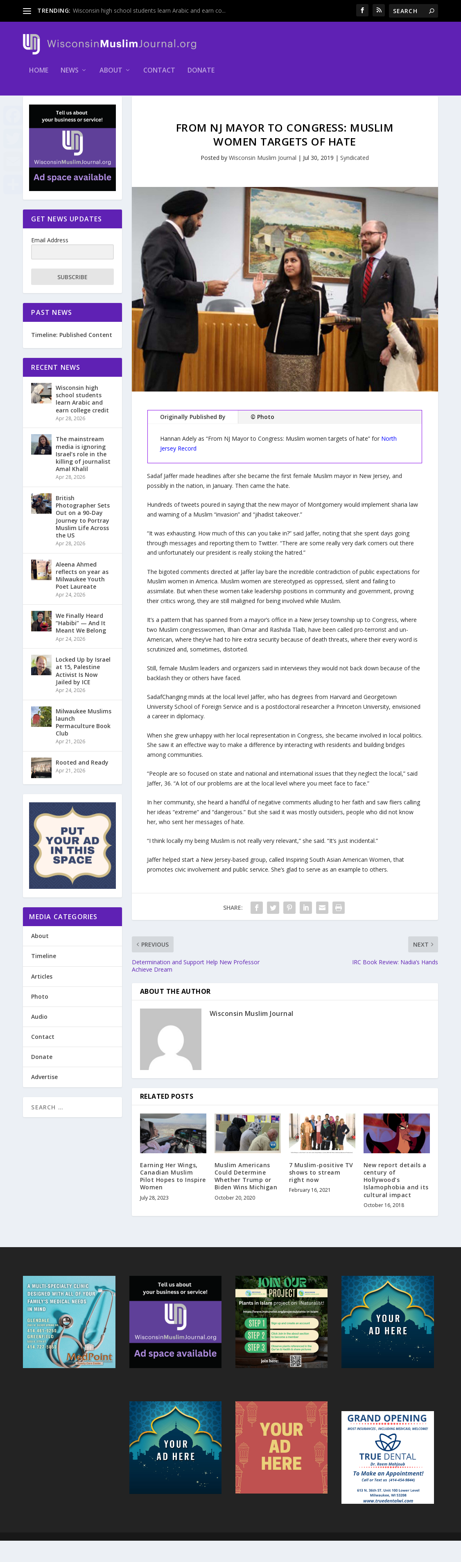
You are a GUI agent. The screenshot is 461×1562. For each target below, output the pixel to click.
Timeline (43, 977)
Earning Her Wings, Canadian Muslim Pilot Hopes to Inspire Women (173, 1197)
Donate (201, 76)
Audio (39, 1038)
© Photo (262, 438)
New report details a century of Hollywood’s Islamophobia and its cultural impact (396, 1201)
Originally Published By (193, 438)
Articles (41, 998)
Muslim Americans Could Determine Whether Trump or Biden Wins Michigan (246, 1197)
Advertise (44, 1098)
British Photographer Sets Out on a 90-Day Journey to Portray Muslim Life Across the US (83, 537)
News (70, 76)
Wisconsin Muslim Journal (262, 179)
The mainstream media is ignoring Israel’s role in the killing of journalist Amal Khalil (83, 475)
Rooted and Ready (82, 784)
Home (38, 76)
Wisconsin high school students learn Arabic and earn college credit (82, 420)
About (110, 76)
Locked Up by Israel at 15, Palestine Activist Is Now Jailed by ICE (83, 692)
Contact (159, 76)
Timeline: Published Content (71, 356)
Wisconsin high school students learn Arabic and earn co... (149, 10)
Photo (39, 1018)
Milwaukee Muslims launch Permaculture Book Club (83, 743)
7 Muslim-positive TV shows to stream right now (321, 1193)
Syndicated (354, 179)
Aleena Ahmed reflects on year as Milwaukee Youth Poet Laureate (82, 597)
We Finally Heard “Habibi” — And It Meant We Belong (81, 644)
